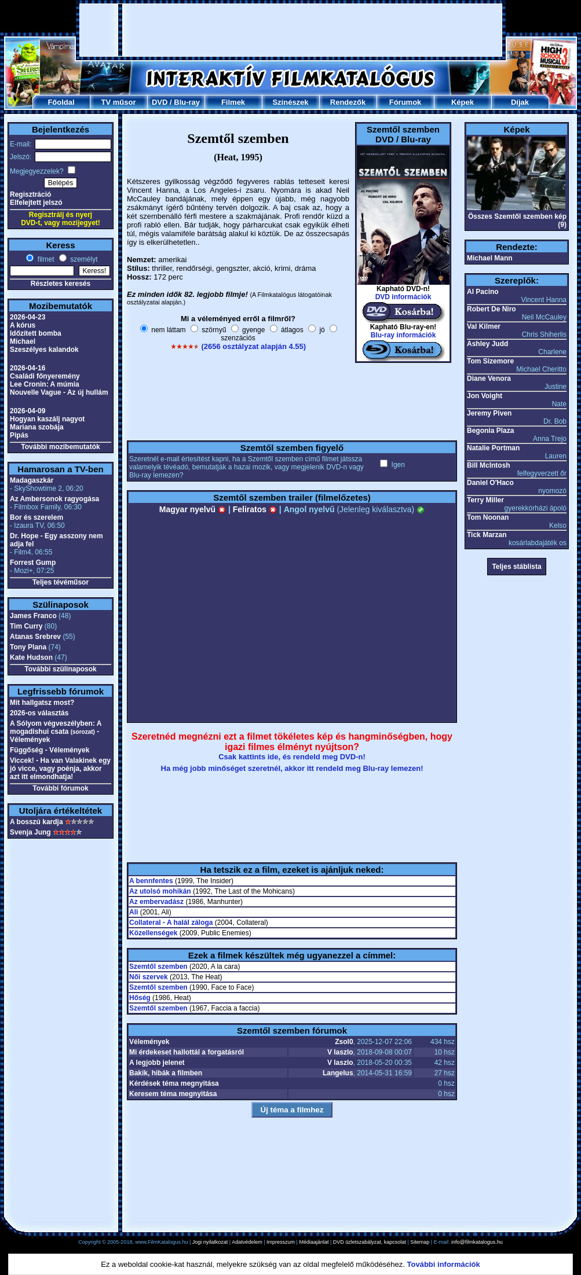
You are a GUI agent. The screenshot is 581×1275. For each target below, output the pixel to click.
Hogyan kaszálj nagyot (47, 419)
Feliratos (255, 509)
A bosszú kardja (36, 822)
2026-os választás (39, 713)
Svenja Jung (30, 832)
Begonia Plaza (490, 431)
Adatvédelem (247, 1242)
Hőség (140, 998)
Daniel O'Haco (490, 483)
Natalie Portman (493, 448)
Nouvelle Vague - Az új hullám (59, 392)
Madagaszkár (31, 480)
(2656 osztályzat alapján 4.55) (253, 346)
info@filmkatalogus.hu (477, 1242)
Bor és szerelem (36, 517)
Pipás (19, 435)
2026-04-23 (27, 317)
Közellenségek (153, 933)
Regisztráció (30, 194)
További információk (443, 1264)
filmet (44, 259)
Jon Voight (484, 396)
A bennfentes (151, 881)
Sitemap (419, 1242)
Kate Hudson (31, 657)
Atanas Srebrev (35, 637)
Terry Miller (485, 500)
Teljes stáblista (516, 567)
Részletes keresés (60, 284)
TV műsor (118, 102)
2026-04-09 (27, 411)
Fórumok (405, 102)
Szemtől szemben (158, 966)
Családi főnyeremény (45, 376)
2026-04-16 (27, 368)
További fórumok (60, 788)
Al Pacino (483, 292)
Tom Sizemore (490, 361)
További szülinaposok (60, 669)
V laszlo (340, 1052)
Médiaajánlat (313, 1242)
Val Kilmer (483, 326)
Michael (22, 341)
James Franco (33, 616)
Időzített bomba (35, 333)
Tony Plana (28, 647)
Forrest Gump (33, 562)
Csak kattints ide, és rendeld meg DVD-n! (292, 756)
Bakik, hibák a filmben (165, 1073)
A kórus (22, 325)
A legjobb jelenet (157, 1063)
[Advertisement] (291, 30)
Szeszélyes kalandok (44, 350)
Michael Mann (490, 258)
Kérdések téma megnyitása (174, 1083)
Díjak (520, 102)
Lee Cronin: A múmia (44, 384)
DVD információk (403, 297)
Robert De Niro (491, 309)
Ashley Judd (487, 344)
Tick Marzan (486, 535)
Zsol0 (344, 1042)
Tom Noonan (488, 517)
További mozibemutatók (60, 447)
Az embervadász (156, 902)
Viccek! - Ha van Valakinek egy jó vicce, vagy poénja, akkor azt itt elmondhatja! (60, 768)
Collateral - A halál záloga (171, 922)
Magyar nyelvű (192, 509)
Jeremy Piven (489, 413)
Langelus (338, 1073)
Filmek (233, 102)
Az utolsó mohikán (160, 891)
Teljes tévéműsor (60, 582)
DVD (159, 102)
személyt (83, 259)
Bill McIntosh (488, 465)
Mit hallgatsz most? (42, 703)
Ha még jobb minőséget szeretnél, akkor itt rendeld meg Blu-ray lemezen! (292, 768)
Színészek (290, 102)
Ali (133, 912)
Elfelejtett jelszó (36, 203)
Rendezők (348, 102)
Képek (462, 102)
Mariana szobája (37, 427)
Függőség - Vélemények (49, 750)
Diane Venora (489, 378)
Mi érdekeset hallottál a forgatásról (186, 1052)
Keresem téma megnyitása (173, 1094)
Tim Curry (26, 626)
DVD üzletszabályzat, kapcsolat (369, 1242)
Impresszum (280, 1242)
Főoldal (60, 102)
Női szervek (148, 977)
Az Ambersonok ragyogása (54, 499)
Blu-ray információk (403, 335)
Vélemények (149, 1042)
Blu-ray (187, 102)
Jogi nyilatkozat (210, 1242)
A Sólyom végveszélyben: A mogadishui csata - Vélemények (55, 731)
